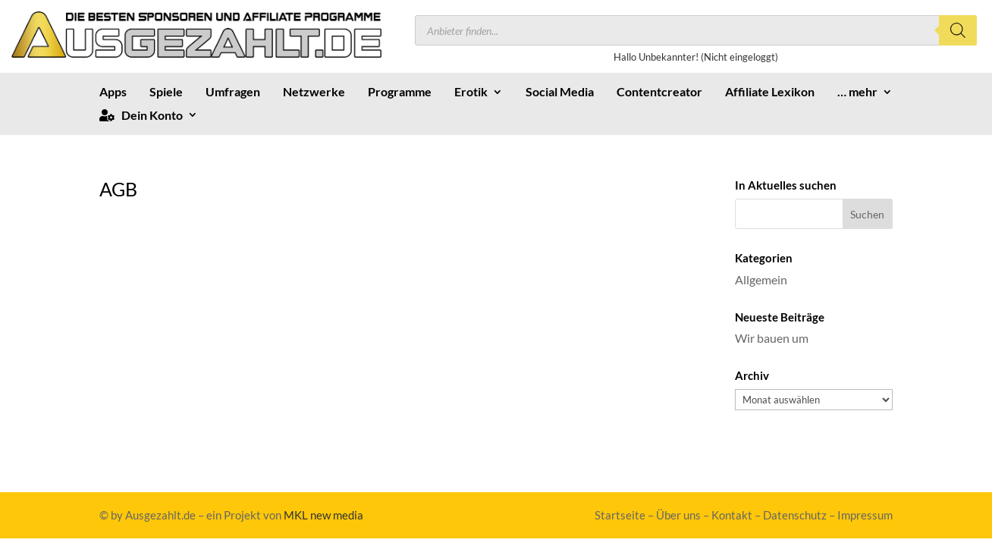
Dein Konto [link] (141, 115)
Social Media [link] (560, 92)
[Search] (958, 30)
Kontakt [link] (731, 515)
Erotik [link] (471, 92)
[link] (196, 53)
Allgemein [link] (761, 279)
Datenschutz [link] (795, 515)
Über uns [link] (678, 515)
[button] (868, 214)
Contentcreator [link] (659, 92)
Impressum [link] (865, 515)
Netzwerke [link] (314, 92)
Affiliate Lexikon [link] (770, 92)
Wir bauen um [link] (771, 338)
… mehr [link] (857, 92)
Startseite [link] (620, 515)
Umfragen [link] (233, 92)
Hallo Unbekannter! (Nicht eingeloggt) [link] (696, 57)
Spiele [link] (166, 92)
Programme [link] (400, 92)
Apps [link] (113, 92)
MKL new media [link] (323, 515)
